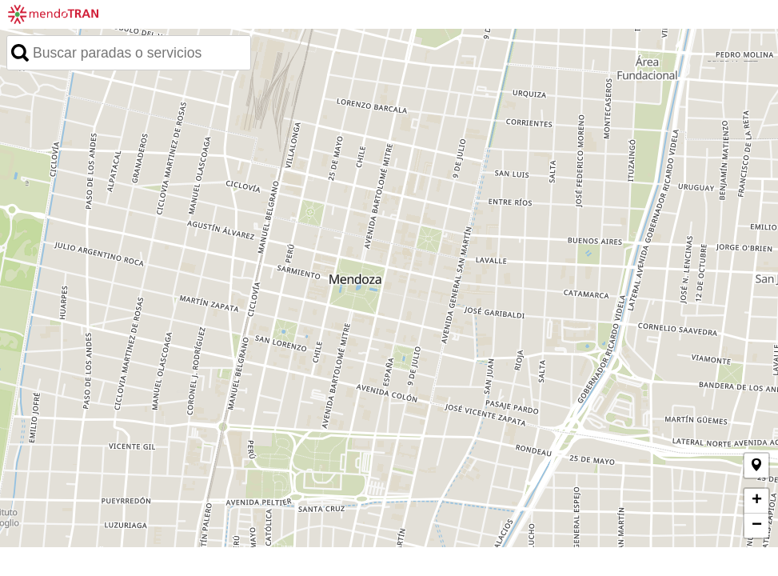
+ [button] (757, 501)
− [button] (757, 526)
